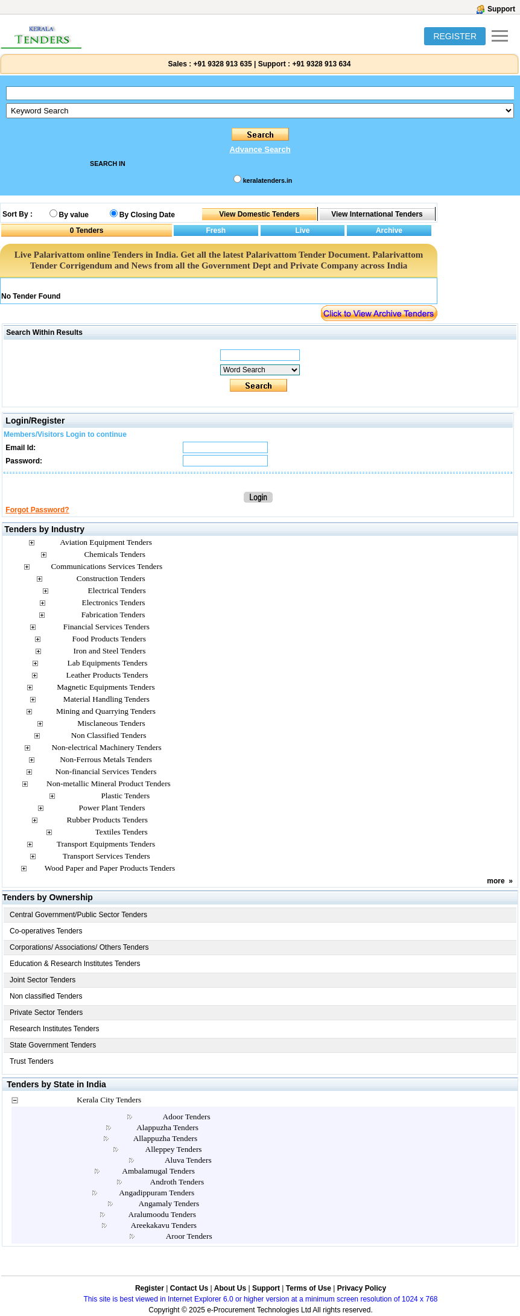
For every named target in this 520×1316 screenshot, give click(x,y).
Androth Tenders (177, 1181)
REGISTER (455, 36)
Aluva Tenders (188, 1160)
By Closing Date (147, 215)
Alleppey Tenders (173, 1149)
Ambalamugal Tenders (158, 1170)
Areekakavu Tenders (164, 1225)
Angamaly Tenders (169, 1203)
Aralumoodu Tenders (162, 1214)
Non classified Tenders (46, 996)
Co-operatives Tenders (46, 931)
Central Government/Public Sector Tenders (78, 915)
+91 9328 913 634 (321, 64)
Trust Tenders (32, 1061)
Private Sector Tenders (46, 1012)
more (495, 881)
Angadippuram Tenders (156, 1192)
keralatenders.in (268, 180)
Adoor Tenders (187, 1116)
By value (74, 215)
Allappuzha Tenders (165, 1138)
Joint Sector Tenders (42, 980)
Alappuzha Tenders (167, 1127)
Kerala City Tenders (109, 1099)
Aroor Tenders (189, 1236)
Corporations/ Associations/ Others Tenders (79, 947)
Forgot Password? (37, 510)
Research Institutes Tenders (55, 1029)
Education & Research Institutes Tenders (75, 963)
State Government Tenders (53, 1045)
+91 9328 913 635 (221, 64)
